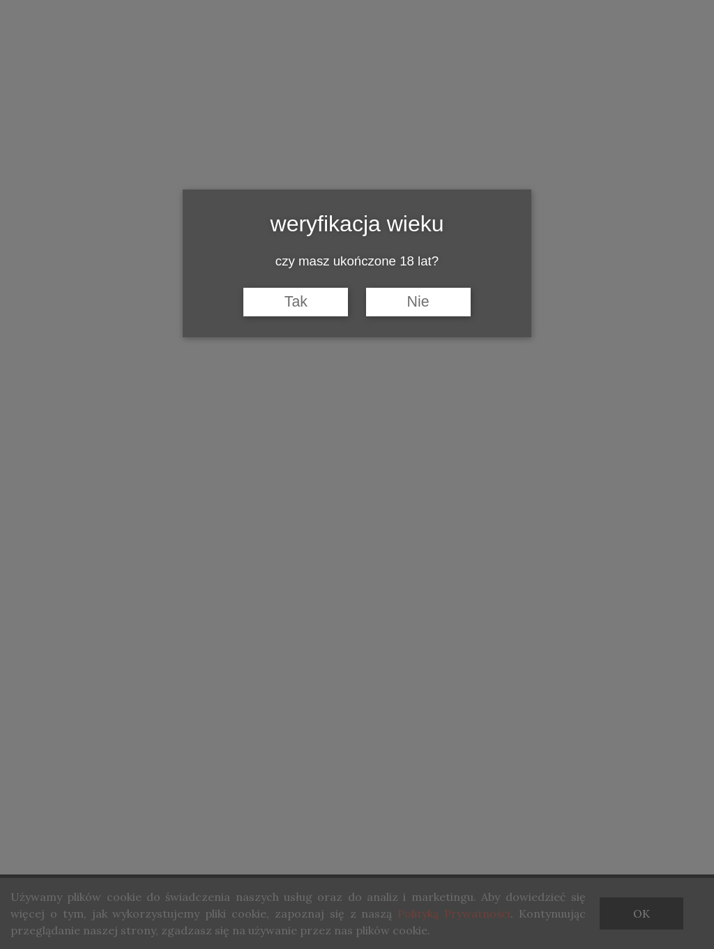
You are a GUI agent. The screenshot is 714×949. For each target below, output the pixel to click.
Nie (418, 301)
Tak (295, 301)
